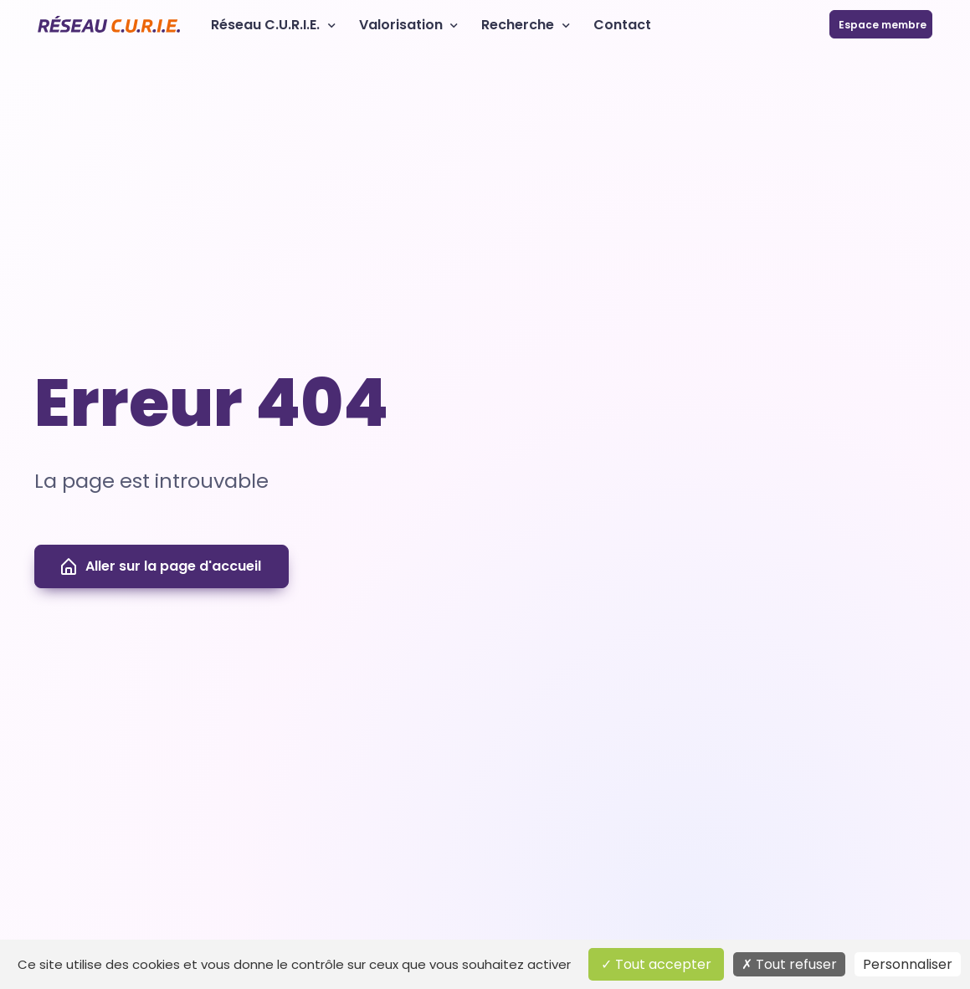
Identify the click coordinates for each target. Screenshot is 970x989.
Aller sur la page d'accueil (160, 566)
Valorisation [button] (401, 24)
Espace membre (881, 25)
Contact (622, 24)
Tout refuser (789, 964)
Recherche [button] (517, 24)
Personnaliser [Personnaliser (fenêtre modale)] (907, 964)
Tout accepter (656, 964)
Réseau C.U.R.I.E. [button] (265, 24)
